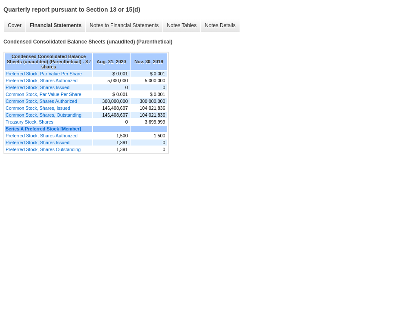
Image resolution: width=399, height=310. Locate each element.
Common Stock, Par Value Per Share (43, 94)
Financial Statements (55, 25)
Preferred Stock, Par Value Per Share (44, 73)
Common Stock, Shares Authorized (41, 101)
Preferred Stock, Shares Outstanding (43, 149)
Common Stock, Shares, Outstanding (43, 115)
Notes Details (220, 25)
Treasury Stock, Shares (29, 121)
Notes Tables (181, 25)
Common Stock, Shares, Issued (38, 108)
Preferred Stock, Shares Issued (37, 87)
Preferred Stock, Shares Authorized (42, 80)
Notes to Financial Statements (124, 25)
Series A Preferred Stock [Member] (43, 128)
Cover (15, 25)
